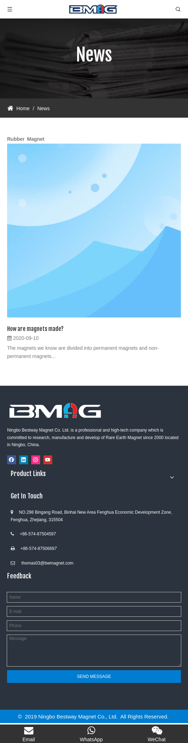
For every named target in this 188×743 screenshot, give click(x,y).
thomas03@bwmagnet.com (47, 563)
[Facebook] (11, 459)
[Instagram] (35, 459)
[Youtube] (47, 459)
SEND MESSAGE (94, 676)
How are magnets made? (35, 328)
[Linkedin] (23, 459)
